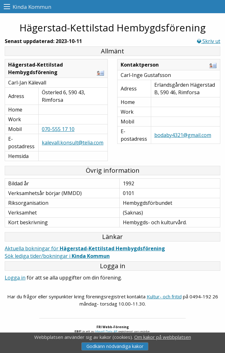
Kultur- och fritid (164, 296)
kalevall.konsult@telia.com (72, 142)
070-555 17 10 (58, 129)
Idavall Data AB (106, 331)
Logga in (15, 277)
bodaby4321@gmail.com (182, 135)
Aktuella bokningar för (85, 248)
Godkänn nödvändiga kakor (114, 346)
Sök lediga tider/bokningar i (57, 256)
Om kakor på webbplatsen (162, 337)
